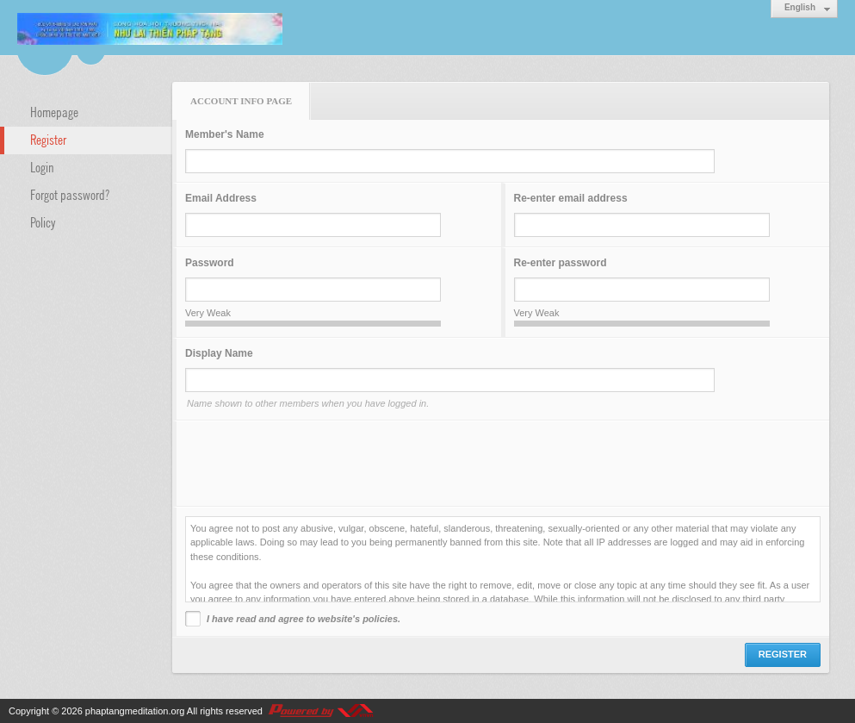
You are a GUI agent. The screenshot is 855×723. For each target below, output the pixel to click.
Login (42, 166)
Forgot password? (69, 193)
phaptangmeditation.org (135, 711)
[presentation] (316, 463)
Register (48, 138)
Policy (43, 221)
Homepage (54, 111)
